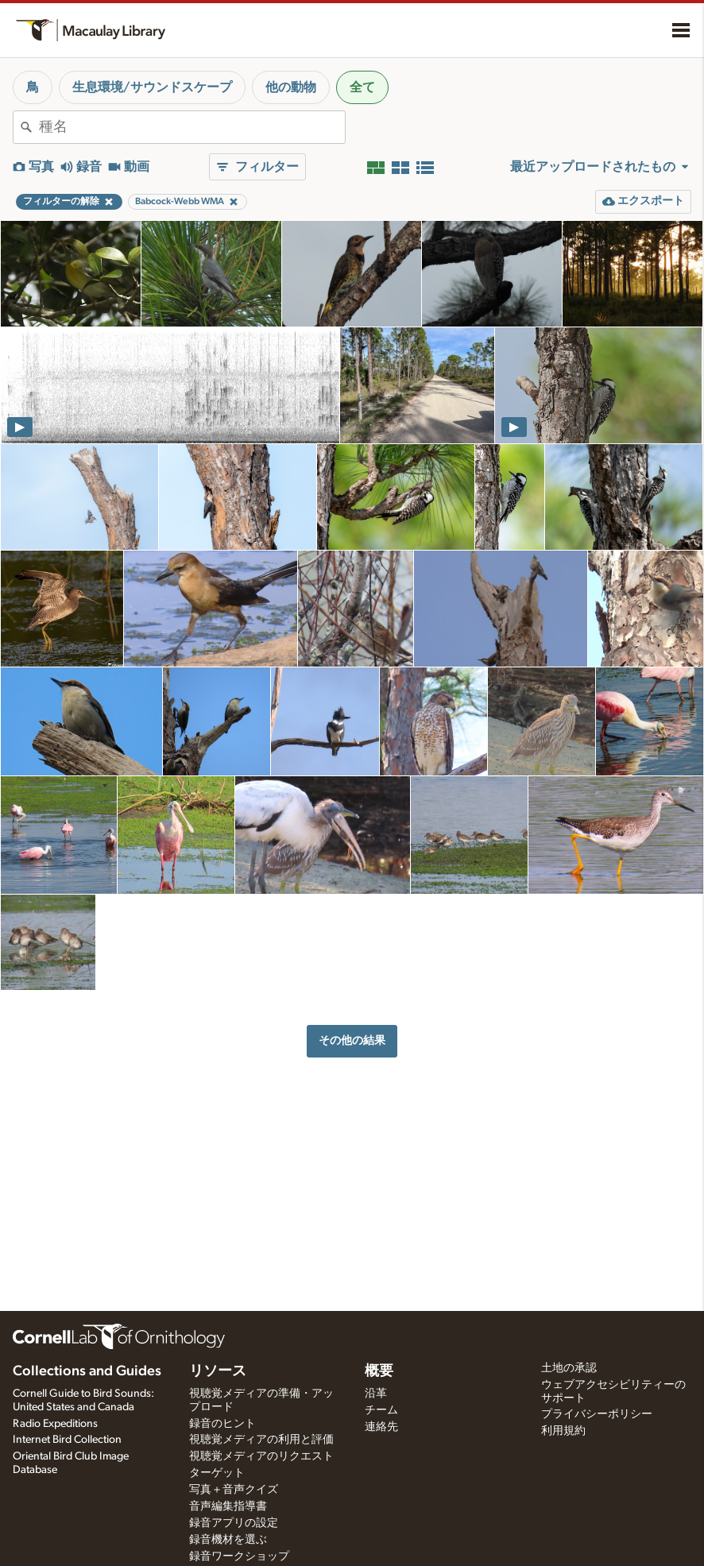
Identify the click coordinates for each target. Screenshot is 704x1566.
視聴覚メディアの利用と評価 (261, 1439)
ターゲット (217, 1473)
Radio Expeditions (55, 1423)
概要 (379, 1371)
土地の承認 (569, 1368)
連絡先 (381, 1427)
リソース (217, 1371)
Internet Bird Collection (67, 1439)
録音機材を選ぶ (228, 1539)
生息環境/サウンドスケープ (152, 87)
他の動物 (290, 87)
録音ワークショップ (239, 1556)
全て (362, 87)
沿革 (376, 1393)
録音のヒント (222, 1423)
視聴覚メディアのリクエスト (261, 1456)
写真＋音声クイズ (233, 1489)
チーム (381, 1410)
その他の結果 (352, 1040)
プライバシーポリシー (596, 1414)
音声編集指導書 (228, 1506)
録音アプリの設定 (233, 1523)
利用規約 (563, 1430)
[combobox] (192, 127)
